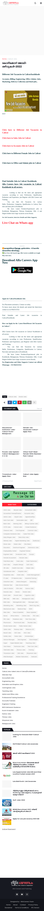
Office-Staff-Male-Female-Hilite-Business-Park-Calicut (32, 454)
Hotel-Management (33, 575)
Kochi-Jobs (7, 595)
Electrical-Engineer (19, 547)
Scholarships (29, 636)
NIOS (30, 609)
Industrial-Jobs (8, 582)
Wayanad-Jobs (31, 653)
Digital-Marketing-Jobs (22, 541)
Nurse (5, 616)
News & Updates (18, 612)
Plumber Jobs (32, 622)
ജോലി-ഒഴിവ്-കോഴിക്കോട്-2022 (24, 753)
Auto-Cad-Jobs (8, 520)
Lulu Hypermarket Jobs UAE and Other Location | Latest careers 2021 (27, 773)
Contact (23, 905)
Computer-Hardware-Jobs (12, 534)
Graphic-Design (18, 564)
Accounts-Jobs (29, 513)
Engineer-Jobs (8, 554)
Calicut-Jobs (12, 59)
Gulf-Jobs (30, 564)
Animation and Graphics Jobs (12, 684)
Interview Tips (7, 675)
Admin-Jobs (7, 517)
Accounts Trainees (8, 701)
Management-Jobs (19, 602)
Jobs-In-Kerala (8, 588)
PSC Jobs (36, 616)
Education (7, 547)
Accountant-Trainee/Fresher (12, 513)
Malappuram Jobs (8, 724)
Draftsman (36, 541)
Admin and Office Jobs (10, 694)
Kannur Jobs (6, 714)
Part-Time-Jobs (30, 619)
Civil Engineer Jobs (8, 688)
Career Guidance (30, 527)
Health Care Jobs (17, 568)
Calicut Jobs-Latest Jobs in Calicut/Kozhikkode (18, 671)
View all (39, 408)
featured (34, 657)
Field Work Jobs (8, 561)
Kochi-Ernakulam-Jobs (10, 710)
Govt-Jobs (7, 564)
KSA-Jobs (19, 588)
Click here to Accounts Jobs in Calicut (18, 146)
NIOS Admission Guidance (11, 707)
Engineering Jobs (8, 681)
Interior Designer (21, 582)
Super (5, 643)
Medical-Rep (22, 609)
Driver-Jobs (7, 544)
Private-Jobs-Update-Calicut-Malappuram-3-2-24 (11, 454)
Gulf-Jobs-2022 (19, 800)
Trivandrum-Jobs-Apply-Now (9, 475)
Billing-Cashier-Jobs (31, 524)
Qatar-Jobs (7, 629)
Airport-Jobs (18, 517)
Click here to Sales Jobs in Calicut (16, 138)
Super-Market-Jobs (16, 643)
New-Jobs (7, 612)
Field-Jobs (20, 561)
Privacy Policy (33, 905)
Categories (32, 505)
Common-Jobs (32, 530)
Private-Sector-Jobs (10, 626)
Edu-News (27, 544)
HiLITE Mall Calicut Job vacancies (25, 744)
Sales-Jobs (18, 636)
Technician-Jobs (19, 646)
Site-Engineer (22, 639)
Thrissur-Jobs (21, 650)
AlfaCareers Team (27, 902)
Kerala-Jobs (22, 397)
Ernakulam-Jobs (21, 554)
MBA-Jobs (16, 599)
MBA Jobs (6, 599)
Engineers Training (8, 704)
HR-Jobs (6, 568)
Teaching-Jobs (30, 643)
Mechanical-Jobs (9, 609)
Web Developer (8, 657)
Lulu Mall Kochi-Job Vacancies (24, 781)
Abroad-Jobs (18, 510)
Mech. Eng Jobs (34, 605)
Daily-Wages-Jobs (9, 537)
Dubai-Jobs (17, 544)
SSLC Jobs (27, 633)
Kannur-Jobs (30, 588)
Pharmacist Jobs (19, 622)
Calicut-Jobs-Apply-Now (31, 475)
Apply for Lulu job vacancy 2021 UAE (26, 819)
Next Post (37, 481)
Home (4, 59)
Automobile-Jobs (22, 520)
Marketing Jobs (8, 605)
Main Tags (12, 505)
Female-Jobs (23, 558)
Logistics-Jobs (29, 595)
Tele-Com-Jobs (32, 646)
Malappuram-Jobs (28, 599)
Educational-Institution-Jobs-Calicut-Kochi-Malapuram (8, 431)
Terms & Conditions (22, 908)
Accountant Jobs (8, 678)
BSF (31, 520)
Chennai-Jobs (8, 530)
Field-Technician (31, 561)
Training (31, 650)
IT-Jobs (6, 578)
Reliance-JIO (30, 629)
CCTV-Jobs (7, 527)
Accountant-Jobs (30, 510)
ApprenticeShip (30, 517)
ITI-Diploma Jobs (17, 578)
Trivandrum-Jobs (9, 653)
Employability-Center (10, 551)
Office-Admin (15, 616)
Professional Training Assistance (13, 697)
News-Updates (31, 612)
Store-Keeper (33, 639)
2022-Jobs (7, 510)
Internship (33, 582)
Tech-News (7, 646)
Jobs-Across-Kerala (22, 585)
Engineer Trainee (25, 551)
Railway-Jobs (18, 629)
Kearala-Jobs (8, 592)
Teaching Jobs (7, 691)
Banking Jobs (18, 524)
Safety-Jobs (7, 636)
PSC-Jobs (7, 619)
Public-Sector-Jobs (25, 626)
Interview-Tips (8, 585)
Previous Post (8, 481)
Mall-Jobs (7, 602)
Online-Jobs (26, 616)
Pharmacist (7, 622)
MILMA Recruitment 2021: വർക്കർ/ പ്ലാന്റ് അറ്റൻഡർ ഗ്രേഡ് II (25, 810)
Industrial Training (30, 578)
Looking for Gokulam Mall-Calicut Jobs (26, 736)
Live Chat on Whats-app (17, 222)
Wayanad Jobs (7, 720)
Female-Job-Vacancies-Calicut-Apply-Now (30, 430)
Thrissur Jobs (6, 717)
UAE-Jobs (20, 653)
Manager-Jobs (33, 602)
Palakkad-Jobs (17, 619)
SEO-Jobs (17, 633)
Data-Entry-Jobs (24, 537)
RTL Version (35, 908)
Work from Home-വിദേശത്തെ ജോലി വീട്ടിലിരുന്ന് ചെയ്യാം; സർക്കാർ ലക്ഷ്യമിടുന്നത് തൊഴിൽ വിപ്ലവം (26, 765)
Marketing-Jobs (21, 605)
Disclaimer (8, 908)
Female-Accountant (10, 558)
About (15, 905)
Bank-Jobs (7, 524)
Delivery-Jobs (8, 541)
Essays (31, 554)
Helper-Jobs (30, 568)
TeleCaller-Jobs (8, 650)
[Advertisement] (22, 30)
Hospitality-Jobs (9, 575)
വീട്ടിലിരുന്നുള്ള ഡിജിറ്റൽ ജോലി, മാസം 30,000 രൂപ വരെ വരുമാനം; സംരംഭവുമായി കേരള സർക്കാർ (27, 793)
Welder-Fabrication (22, 657)
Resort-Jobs (7, 633)
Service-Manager (9, 639)
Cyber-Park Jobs (28, 534)
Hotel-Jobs (20, 575)
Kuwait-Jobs (18, 595)
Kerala (17, 592)
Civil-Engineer (20, 530)
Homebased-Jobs (9, 571)
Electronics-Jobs (33, 547)
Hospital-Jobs (22, 571)
